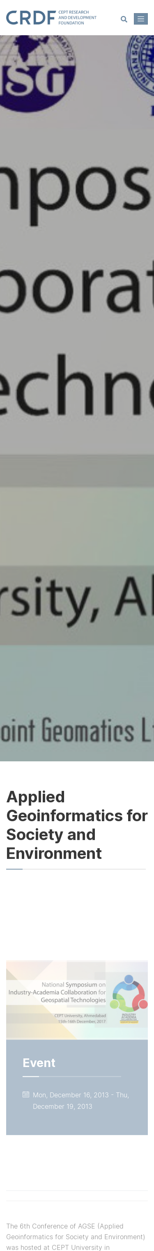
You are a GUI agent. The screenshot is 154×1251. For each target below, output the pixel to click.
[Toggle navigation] (141, 19)
